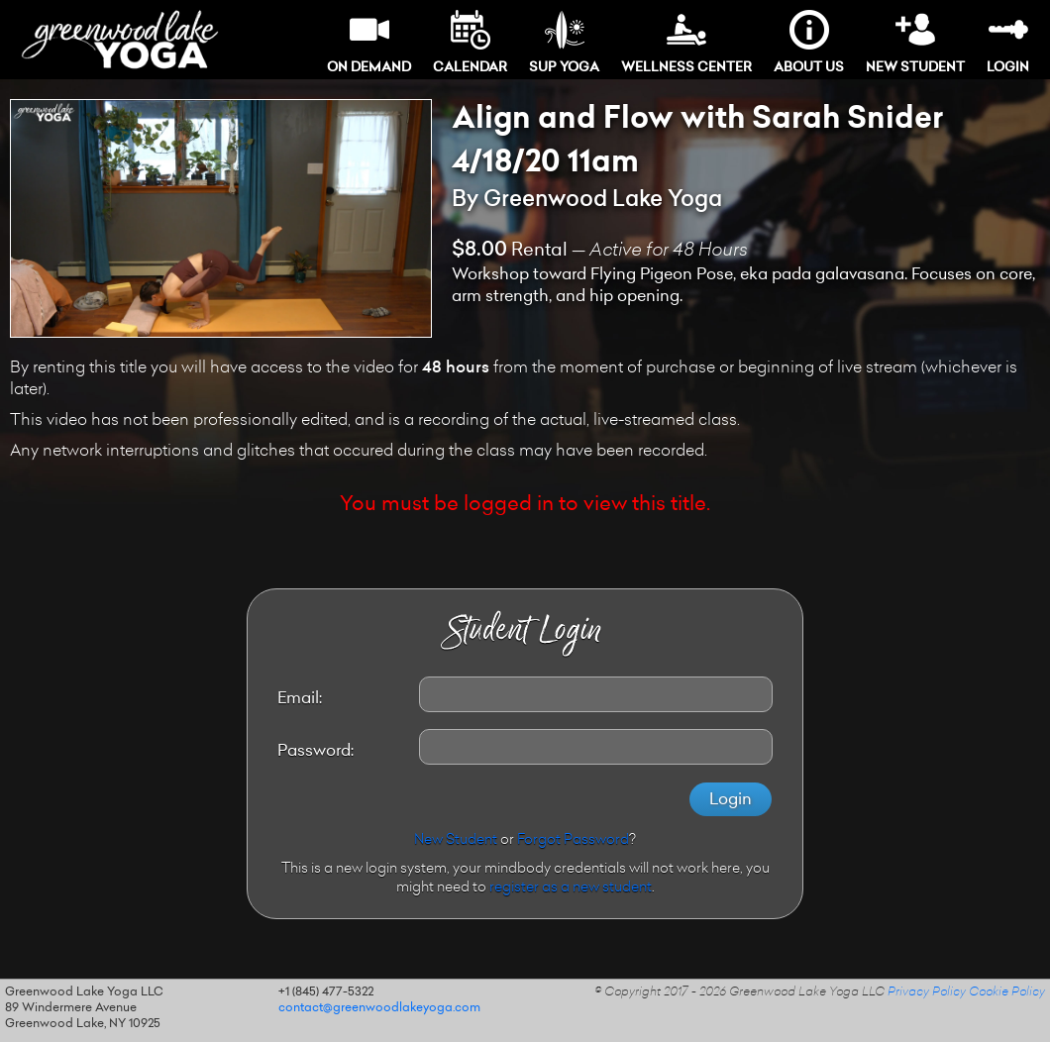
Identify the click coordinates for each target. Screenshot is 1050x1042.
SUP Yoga (564, 42)
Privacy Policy (927, 992)
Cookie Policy (1007, 992)
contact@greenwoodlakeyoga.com (379, 1008)
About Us (809, 42)
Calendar (470, 42)
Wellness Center (686, 42)
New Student (915, 42)
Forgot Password (573, 841)
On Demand (369, 42)
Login (1008, 42)
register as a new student (570, 888)
